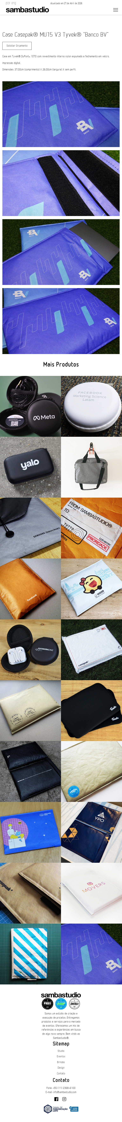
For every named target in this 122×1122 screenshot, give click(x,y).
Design (61, 1067)
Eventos (61, 1056)
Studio (61, 1051)
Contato (61, 1073)
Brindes (61, 1062)
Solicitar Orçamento (17, 45)
